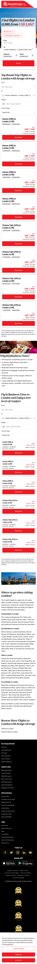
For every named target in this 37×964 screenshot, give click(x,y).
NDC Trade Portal (6, 779)
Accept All (18, 960)
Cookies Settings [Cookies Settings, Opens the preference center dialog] (18, 949)
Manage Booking (6, 770)
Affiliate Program (6, 776)
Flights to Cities (24, 870)
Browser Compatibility (7, 805)
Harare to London (7, 729)
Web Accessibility (6, 817)
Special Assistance (6, 785)
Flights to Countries (12, 870)
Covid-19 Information (7, 840)
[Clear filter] (34, 95)
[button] (12, 35)
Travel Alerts (4, 834)
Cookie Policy (5, 808)
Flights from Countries (23, 875)
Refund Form (5, 843)
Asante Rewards (6, 750)
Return (22, 54)
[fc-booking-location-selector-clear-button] (33, 49)
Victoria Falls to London (9, 732)
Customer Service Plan (8, 811)
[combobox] (19, 87)
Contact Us (4, 825)
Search (18, 63)
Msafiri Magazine (6, 761)
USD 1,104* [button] (26, 24)
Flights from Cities (11, 875)
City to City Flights (25, 873)
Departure (7, 54)
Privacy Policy (5, 796)
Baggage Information (7, 788)
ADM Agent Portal (6, 782)
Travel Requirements (7, 837)
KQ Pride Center (6, 756)
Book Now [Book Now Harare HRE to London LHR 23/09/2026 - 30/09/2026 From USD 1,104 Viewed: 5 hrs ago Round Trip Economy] (18, 217)
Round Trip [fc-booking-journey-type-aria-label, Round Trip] (7, 32)
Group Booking (5, 773)
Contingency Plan (6, 814)
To (4, 47)
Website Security (6, 802)
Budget (3, 99)
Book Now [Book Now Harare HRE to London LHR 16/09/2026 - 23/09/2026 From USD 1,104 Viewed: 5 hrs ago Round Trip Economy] (18, 190)
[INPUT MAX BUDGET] (20, 104)
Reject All (19, 954)
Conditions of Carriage (8, 799)
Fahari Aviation (5, 759)
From (5, 40)
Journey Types (5, 108)
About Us (4, 747)
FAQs (2, 831)
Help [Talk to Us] (6, 828)
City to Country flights (18, 877)
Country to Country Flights (12, 873)
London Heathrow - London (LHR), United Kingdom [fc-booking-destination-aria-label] (17, 50)
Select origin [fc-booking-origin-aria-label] (8, 43)
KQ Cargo (4, 753)
